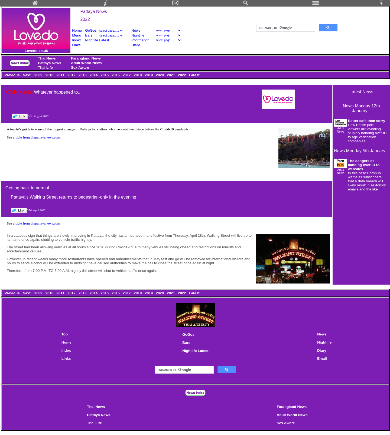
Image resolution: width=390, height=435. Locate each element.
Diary (135, 45)
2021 (171, 75)
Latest (194, 75)
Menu (76, 35)
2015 (105, 75)
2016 (116, 75)
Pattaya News (93, 11)
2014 (94, 75)
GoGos (90, 30)
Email (322, 359)
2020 (160, 75)
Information (140, 40)
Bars (88, 35)
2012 (71, 75)
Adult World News (86, 63)
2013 (83, 75)
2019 (149, 75)
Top (64, 334)
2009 (38, 75)
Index (76, 40)
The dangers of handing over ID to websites (363, 165)
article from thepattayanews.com (36, 137)
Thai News (47, 58)
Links (76, 45)
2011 (61, 75)
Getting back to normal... (29, 188)
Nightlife (137, 35)
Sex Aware (80, 67)
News (135, 30)
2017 (127, 75)
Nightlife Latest (97, 40)
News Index (20, 63)
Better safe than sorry (366, 121)
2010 (50, 75)
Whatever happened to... (58, 92)
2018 (138, 75)
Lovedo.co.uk (36, 51)
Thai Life (45, 67)
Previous (12, 75)
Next (27, 75)
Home (77, 30)
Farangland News (86, 58)
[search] (285, 27)
